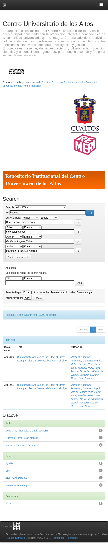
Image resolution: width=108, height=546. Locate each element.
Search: (9, 207)
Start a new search (18, 257)
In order (70, 292)
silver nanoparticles (16, 478)
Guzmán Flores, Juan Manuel (21, 437)
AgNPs (9, 463)
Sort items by (41, 292)
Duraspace (58, 537)
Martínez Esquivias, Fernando (21, 445)
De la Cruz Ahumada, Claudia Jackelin (26, 430)
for (7, 212)
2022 (8, 503)
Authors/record (14, 297)
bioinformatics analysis (17, 485)
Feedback (72, 537)
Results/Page (13, 292)
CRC (8, 470)
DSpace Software (15, 537)
